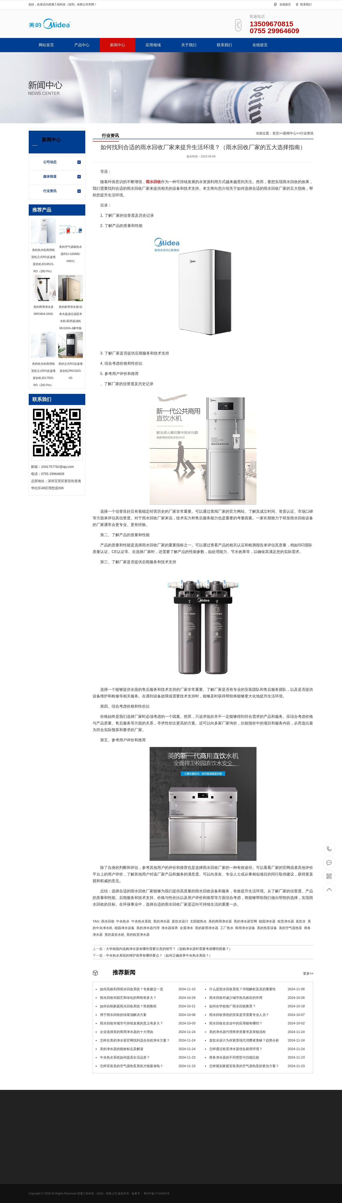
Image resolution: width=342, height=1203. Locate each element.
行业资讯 (62, 191)
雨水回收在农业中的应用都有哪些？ (255, 1023)
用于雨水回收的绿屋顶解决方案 (145, 1014)
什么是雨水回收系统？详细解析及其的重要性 (255, 989)
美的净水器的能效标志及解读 (145, 1049)
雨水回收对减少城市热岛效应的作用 (255, 997)
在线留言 (285, 4)
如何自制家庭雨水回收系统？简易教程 (145, 1006)
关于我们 (188, 45)
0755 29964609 (329, 849)
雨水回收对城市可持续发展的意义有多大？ (145, 1023)
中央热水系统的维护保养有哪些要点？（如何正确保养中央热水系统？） (159, 955)
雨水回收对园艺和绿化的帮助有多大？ (145, 997)
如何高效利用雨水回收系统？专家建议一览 (145, 989)
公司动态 (62, 162)
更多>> (308, 973)
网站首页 (46, 45)
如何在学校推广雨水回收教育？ (255, 1006)
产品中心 (82, 45)
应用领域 (153, 45)
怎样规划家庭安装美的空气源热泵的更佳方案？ (255, 1066)
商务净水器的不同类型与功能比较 (255, 1057)
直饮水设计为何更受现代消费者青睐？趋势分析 (255, 1040)
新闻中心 (117, 45)
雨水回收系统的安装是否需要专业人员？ (255, 1014)
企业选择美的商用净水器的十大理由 (145, 1032)
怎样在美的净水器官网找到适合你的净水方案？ (145, 1040)
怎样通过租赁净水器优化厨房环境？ (255, 1049)
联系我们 (306, 4)
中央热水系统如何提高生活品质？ (145, 1057)
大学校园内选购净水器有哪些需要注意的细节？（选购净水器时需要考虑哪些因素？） (169, 949)
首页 (275, 133)
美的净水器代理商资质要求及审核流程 (255, 1032)
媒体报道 (62, 176)
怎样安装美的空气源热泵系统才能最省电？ (145, 1066)
